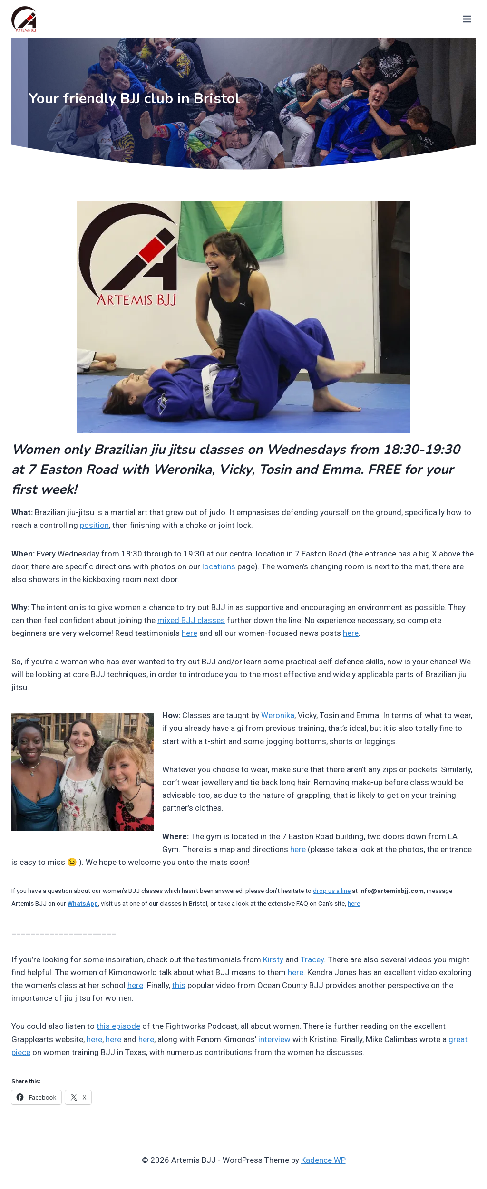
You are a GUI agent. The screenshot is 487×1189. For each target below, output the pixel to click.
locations (218, 566)
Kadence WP (323, 1160)
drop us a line (332, 890)
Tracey (312, 959)
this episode (118, 1026)
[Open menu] (466, 18)
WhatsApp (83, 903)
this (178, 985)
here (189, 633)
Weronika (277, 715)
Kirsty (273, 959)
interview (274, 1039)
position (94, 525)
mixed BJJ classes (191, 620)
